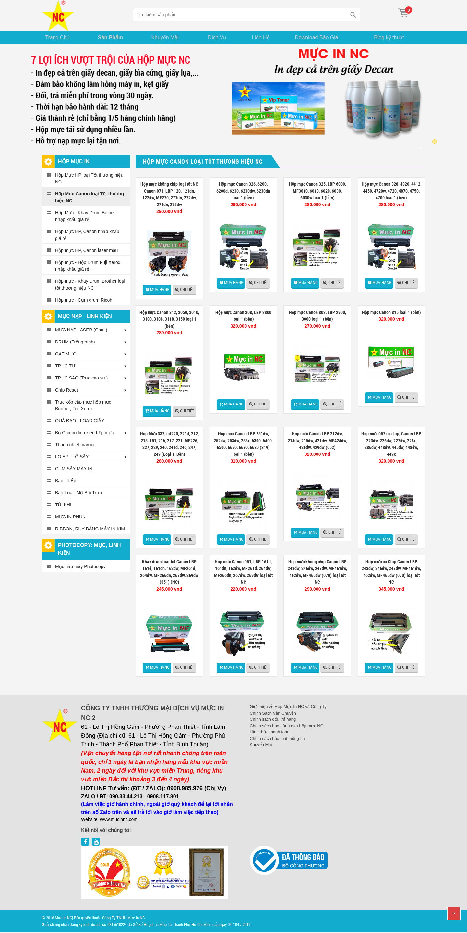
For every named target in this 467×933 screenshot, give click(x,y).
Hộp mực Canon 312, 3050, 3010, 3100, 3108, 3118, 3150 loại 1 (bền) (169, 319)
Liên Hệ (264, 38)
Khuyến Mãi (168, 38)
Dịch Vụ (219, 38)
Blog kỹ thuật (392, 38)
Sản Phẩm (113, 38)
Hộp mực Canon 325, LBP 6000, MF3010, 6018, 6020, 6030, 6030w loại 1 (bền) (317, 191)
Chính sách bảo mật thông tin (277, 739)
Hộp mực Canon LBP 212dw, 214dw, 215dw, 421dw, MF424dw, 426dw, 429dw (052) (317, 440)
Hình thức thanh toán (269, 732)
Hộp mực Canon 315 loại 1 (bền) (391, 313)
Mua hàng (160, 290)
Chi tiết (187, 290)
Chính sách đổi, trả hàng (273, 719)
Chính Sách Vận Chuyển (273, 713)
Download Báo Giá (321, 38)
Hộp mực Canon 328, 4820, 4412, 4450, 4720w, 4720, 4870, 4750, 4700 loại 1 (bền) (391, 191)
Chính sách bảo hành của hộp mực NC (286, 726)
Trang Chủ (59, 38)
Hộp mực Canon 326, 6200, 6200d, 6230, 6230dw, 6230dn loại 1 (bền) (243, 191)
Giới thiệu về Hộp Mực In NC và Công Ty (288, 707)
